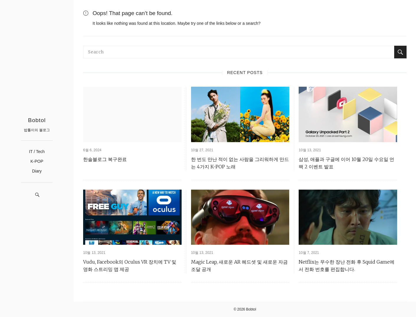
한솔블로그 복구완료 (105, 159)
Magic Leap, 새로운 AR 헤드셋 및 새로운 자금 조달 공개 (239, 265)
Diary (37, 171)
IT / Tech (37, 151)
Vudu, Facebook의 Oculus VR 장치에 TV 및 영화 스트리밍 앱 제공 (129, 265)
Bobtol (37, 120)
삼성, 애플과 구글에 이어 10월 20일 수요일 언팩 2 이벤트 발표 (346, 163)
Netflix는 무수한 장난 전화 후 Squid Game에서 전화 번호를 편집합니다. (346, 265)
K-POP (36, 161)
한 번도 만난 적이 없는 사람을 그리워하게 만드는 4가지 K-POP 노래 (240, 163)
